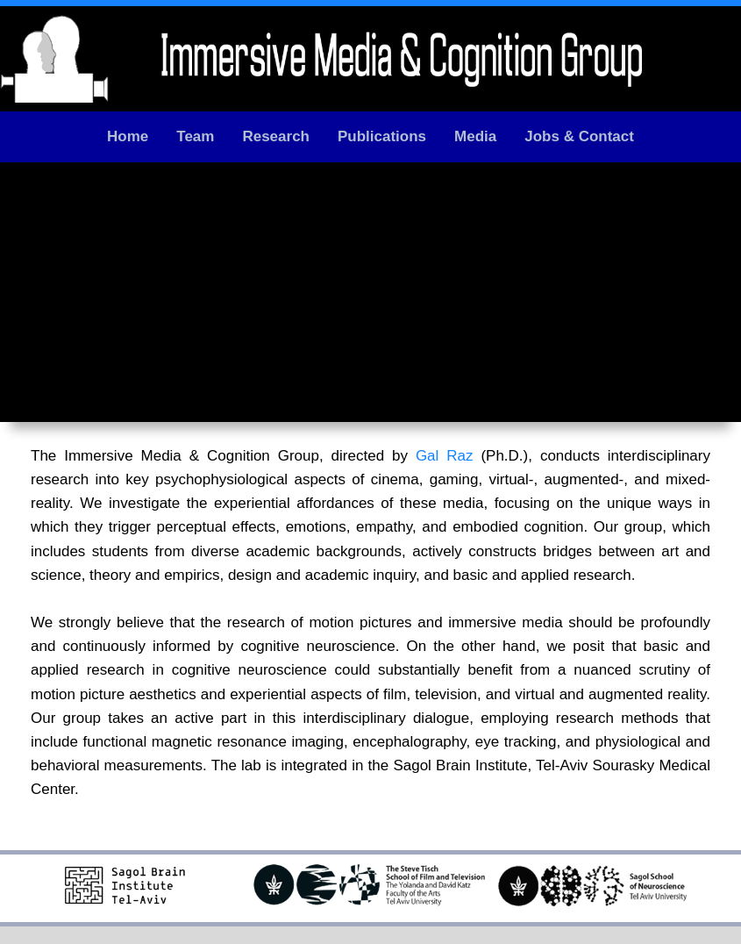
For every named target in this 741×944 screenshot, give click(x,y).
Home (127, 136)
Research (276, 136)
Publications (382, 136)
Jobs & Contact (579, 136)
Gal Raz (445, 455)
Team (195, 136)
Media (475, 136)
